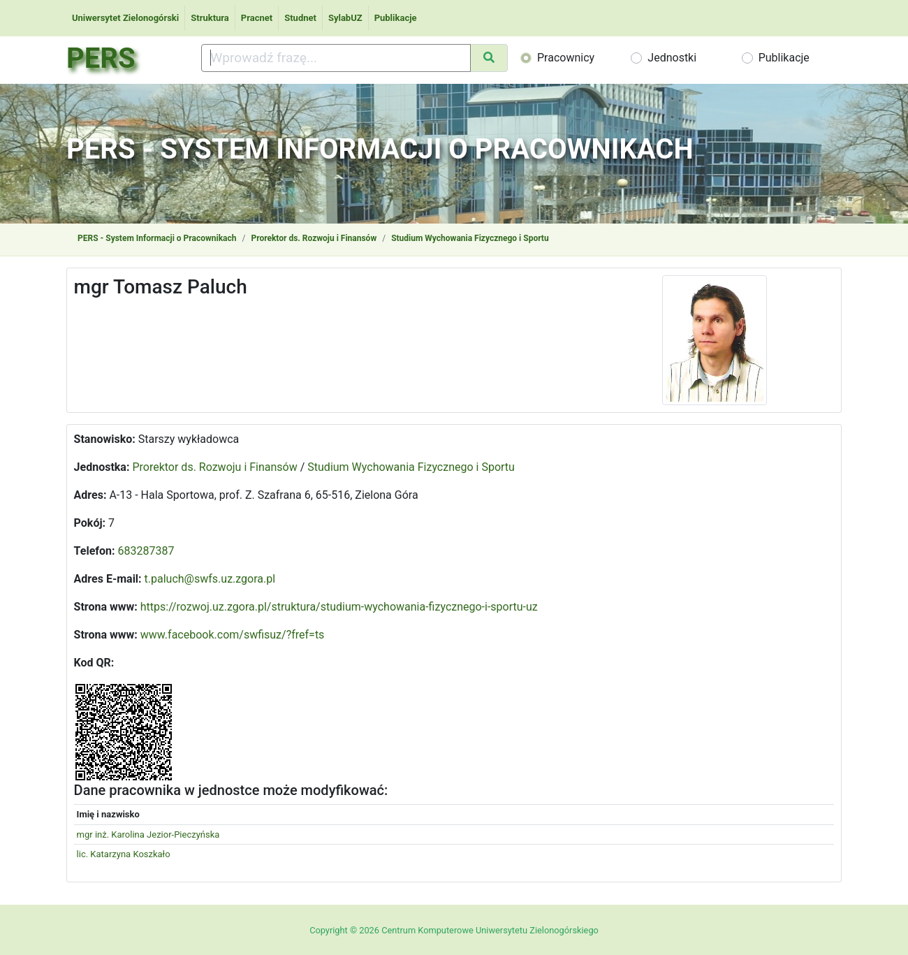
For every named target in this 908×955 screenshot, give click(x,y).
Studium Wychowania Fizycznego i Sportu (470, 238)
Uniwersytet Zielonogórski (125, 18)
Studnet (300, 18)
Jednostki (671, 57)
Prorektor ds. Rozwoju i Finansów (313, 238)
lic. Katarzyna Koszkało (123, 854)
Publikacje (395, 18)
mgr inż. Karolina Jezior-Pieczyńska (148, 834)
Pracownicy (565, 57)
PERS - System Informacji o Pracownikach (157, 238)
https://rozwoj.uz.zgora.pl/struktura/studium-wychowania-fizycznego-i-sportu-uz (339, 606)
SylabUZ (345, 18)
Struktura (210, 18)
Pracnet (256, 18)
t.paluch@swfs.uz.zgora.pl (210, 578)
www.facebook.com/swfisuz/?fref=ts (232, 634)
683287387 (146, 550)
